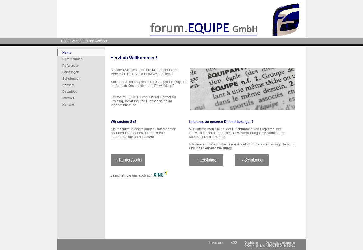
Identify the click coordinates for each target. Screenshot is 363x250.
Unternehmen (72, 59)
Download (69, 91)
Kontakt (68, 104)
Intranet (68, 98)
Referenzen (70, 65)
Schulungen (71, 78)
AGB (234, 242)
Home (66, 52)
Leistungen (70, 72)
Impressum (216, 242)
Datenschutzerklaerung (280, 242)
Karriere (68, 85)
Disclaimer (251, 242)
